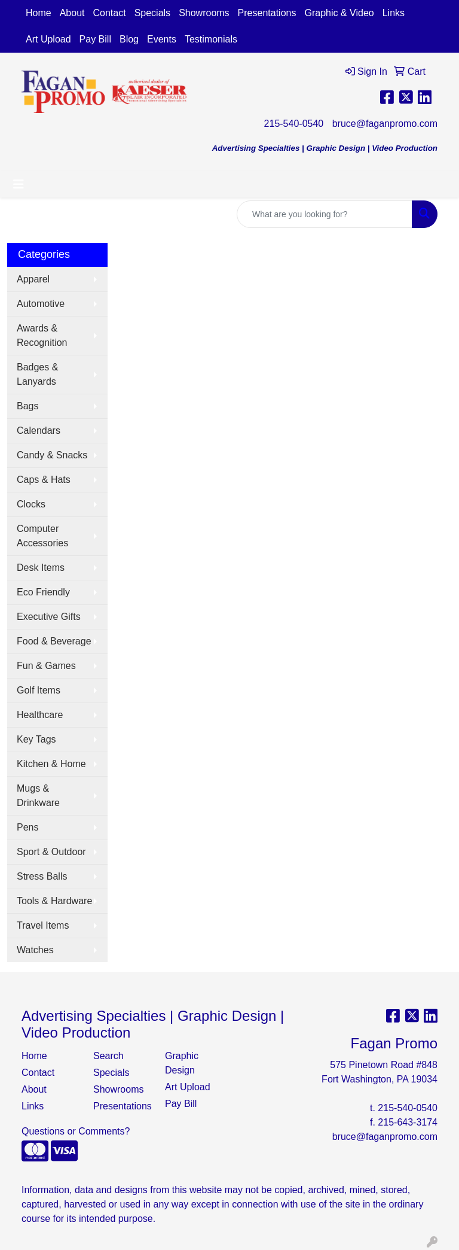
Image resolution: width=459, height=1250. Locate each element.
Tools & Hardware (54, 901)
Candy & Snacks (52, 455)
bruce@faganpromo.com (384, 123)
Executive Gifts (49, 617)
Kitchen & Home (51, 764)
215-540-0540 (294, 123)
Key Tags (36, 739)
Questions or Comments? (76, 1131)
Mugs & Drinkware (38, 795)
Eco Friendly (43, 592)
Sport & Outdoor (51, 852)
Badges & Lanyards (37, 374)
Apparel (33, 279)
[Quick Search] (324, 214)
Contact (109, 13)
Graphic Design (181, 1063)
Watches (35, 950)
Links (393, 13)
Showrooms (204, 13)
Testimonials (211, 39)
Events (161, 39)
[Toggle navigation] (18, 184)
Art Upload (48, 39)
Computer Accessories (42, 536)
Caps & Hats (44, 480)
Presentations (267, 13)
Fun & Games (46, 666)
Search (108, 1056)
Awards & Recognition (42, 335)
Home (38, 13)
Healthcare (40, 715)
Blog (129, 39)
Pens (27, 827)
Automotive (41, 304)
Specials (152, 13)
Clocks (31, 504)
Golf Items (38, 690)
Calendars (38, 430)
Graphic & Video (339, 13)
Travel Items (43, 925)
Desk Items (41, 567)
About (72, 13)
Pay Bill (95, 39)
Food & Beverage (54, 641)
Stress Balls (42, 876)
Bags (27, 406)
